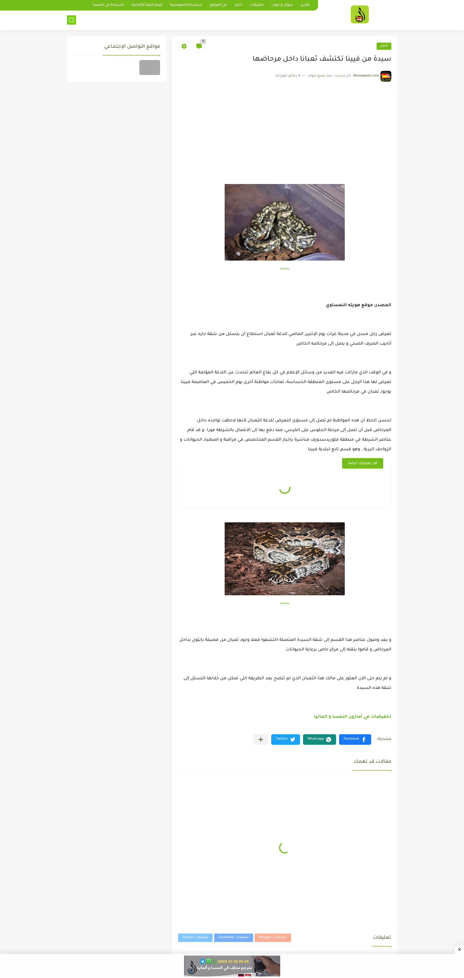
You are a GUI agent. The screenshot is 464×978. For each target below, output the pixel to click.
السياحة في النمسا (108, 5)
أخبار (238, 5)
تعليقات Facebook (234, 938)
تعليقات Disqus (195, 938)
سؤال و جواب (282, 5)
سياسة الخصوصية (186, 5)
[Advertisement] (284, 139)
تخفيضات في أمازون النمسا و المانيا (352, 717)
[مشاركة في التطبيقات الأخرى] (260, 739)
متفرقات (256, 5)
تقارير (305, 5)
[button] (355, 739)
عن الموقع (218, 5)
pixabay (284, 268)
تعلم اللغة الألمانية (147, 5)
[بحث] (71, 20)
